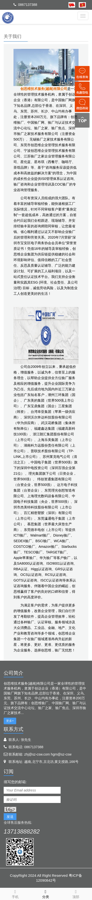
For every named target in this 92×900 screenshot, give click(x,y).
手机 (15, 893)
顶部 (76, 893)
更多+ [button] (10, 721)
